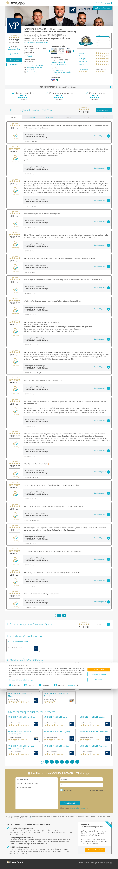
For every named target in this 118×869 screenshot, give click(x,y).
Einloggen (108, 3)
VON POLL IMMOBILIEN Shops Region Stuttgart (58, 665)
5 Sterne (98, 35)
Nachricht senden (70, 803)
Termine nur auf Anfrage (58, 64)
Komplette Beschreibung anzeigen (35, 42)
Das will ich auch (97, 3)
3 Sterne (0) (67, 117)
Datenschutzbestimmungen (25, 860)
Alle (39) (13, 117)
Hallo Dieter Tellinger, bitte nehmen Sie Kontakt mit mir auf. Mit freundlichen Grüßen (36, 793)
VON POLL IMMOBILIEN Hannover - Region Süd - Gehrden (22, 747)
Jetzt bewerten (14, 60)
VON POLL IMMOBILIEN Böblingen (93, 717)
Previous (49, 51)
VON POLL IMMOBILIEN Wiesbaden (93, 746)
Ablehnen (98, 860)
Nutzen (81, 56)
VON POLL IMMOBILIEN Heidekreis (21, 717)
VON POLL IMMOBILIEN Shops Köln (57, 679)
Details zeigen (72, 865)
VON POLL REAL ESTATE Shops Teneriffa (56, 694)
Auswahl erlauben (99, 854)
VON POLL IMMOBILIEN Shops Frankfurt (20, 680)
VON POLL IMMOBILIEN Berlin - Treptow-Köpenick (20, 732)
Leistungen (82, 59)
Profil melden (29, 818)
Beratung (82, 64)
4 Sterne (98, 38)
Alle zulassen (98, 850)
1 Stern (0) (104, 117)
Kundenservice (83, 69)
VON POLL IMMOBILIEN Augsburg (57, 731)
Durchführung (83, 61)
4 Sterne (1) (49, 117)
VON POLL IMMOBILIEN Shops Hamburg (92, 665)
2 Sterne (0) (86, 117)
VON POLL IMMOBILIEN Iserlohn (56, 717)
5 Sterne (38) (31, 117)
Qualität (81, 53)
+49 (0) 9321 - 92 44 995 (35, 65)
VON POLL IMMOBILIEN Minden (56, 746)
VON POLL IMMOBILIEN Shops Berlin (22, 664)
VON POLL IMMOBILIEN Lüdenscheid (94, 731)
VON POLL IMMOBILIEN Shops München (92, 680)
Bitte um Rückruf (68, 790)
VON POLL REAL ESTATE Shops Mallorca (20, 694)
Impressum (12, 860)
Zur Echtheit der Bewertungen (14, 54)
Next (74, 51)
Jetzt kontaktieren (102, 8)
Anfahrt (29, 56)
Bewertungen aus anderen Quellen (14, 48)
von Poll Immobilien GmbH (18, 641)
